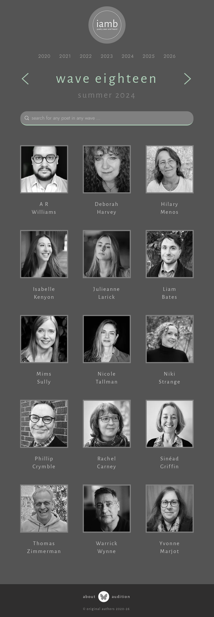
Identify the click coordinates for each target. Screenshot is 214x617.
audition (121, 596)
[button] (44, 56)
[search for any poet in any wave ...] (108, 118)
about (89, 596)
